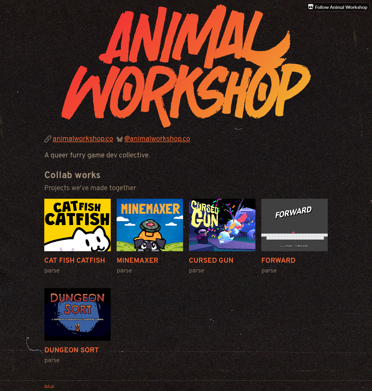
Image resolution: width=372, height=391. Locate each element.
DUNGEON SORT (71, 350)
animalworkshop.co (83, 139)
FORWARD (278, 261)
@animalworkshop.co (157, 139)
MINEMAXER (137, 261)
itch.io (49, 386)
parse (52, 271)
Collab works (72, 176)
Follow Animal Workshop (337, 7)
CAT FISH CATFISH (74, 261)
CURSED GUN (211, 261)
